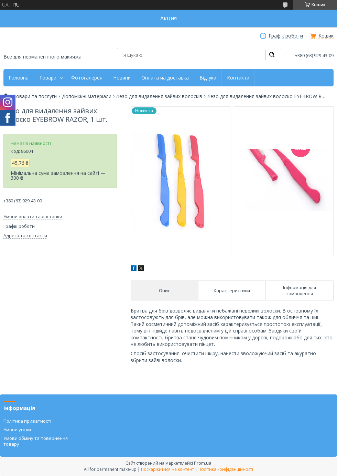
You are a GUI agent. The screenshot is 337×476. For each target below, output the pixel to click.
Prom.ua (202, 463)
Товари (47, 78)
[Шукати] (271, 55)
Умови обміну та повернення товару (35, 441)
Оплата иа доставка (165, 78)
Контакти (238, 78)
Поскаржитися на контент (167, 469)
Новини (122, 78)
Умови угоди (17, 429)
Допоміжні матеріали (86, 96)
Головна (19, 78)
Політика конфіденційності (225, 469)
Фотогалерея (86, 78)
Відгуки (207, 78)
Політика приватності (27, 421)
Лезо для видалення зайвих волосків (159, 96)
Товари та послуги (35, 96)
